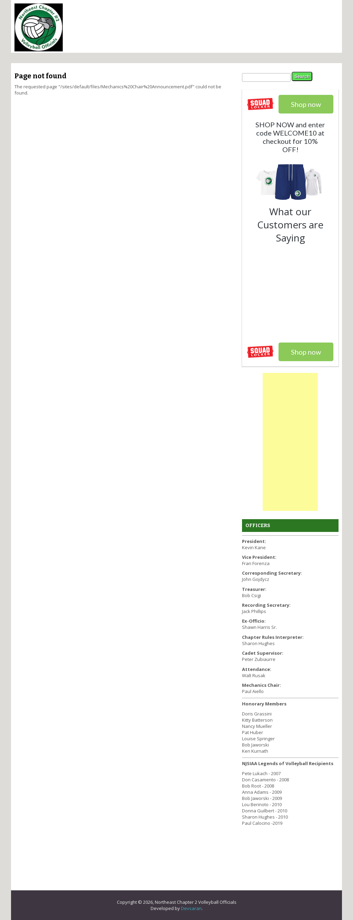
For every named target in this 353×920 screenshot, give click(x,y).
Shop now (306, 352)
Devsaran (191, 908)
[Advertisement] (290, 442)
